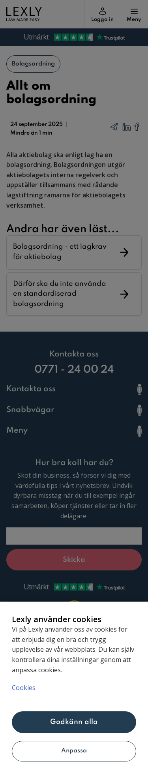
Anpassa (74, 751)
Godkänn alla (74, 722)
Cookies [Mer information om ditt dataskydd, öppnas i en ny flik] (24, 687)
